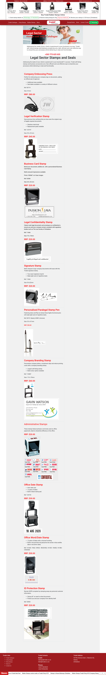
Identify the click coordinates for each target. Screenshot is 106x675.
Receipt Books (71, 22)
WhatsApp (93, 22)
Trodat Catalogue (12, 22)
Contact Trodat (84, 22)
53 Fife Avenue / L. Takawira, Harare (55, 1)
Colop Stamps (22, 22)
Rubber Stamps (31, 22)
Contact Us (8, 665)
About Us (8, 663)
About (77, 22)
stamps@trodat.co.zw (87, 1)
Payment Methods (63, 17)
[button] (30, 17)
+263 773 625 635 (23, 1)
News (38, 22)
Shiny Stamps (9, 661)
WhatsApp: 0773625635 (31, 17)
